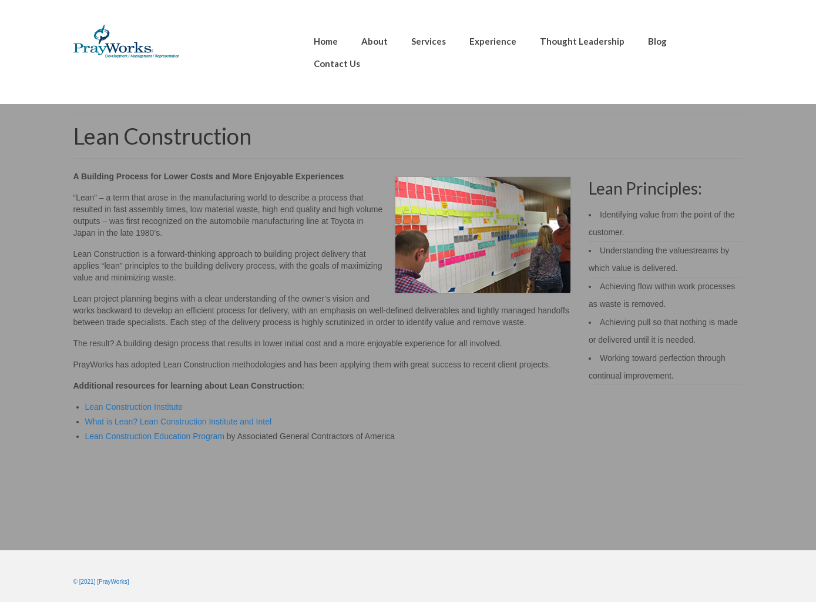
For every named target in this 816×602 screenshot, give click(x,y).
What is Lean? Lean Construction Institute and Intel (178, 421)
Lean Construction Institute (134, 407)
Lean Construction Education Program (154, 436)
